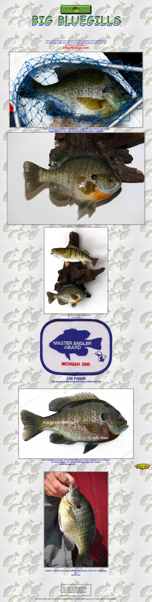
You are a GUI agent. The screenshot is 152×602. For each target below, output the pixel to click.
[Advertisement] (76, 34)
